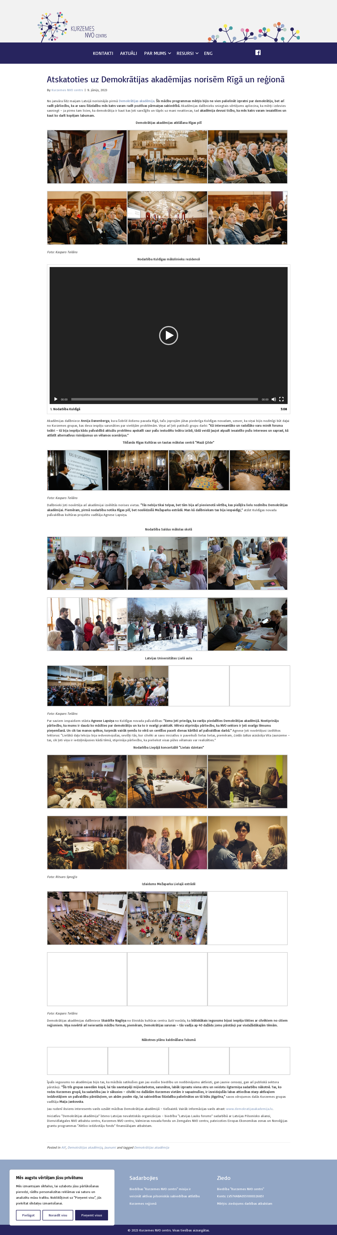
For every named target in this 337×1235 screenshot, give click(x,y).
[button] (168, 335)
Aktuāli (128, 53)
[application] (169, 335)
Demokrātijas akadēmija (85, 1147)
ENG (208, 53)
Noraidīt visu (58, 1215)
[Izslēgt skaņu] (273, 399)
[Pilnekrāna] (281, 399)
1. (65, 409)
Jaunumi (110, 1147)
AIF (63, 1147)
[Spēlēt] (55, 399)
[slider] (164, 399)
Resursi (185, 53)
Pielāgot (28, 1215)
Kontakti (103, 53)
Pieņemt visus (91, 1215)
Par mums (155, 53)
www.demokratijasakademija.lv (249, 1109)
